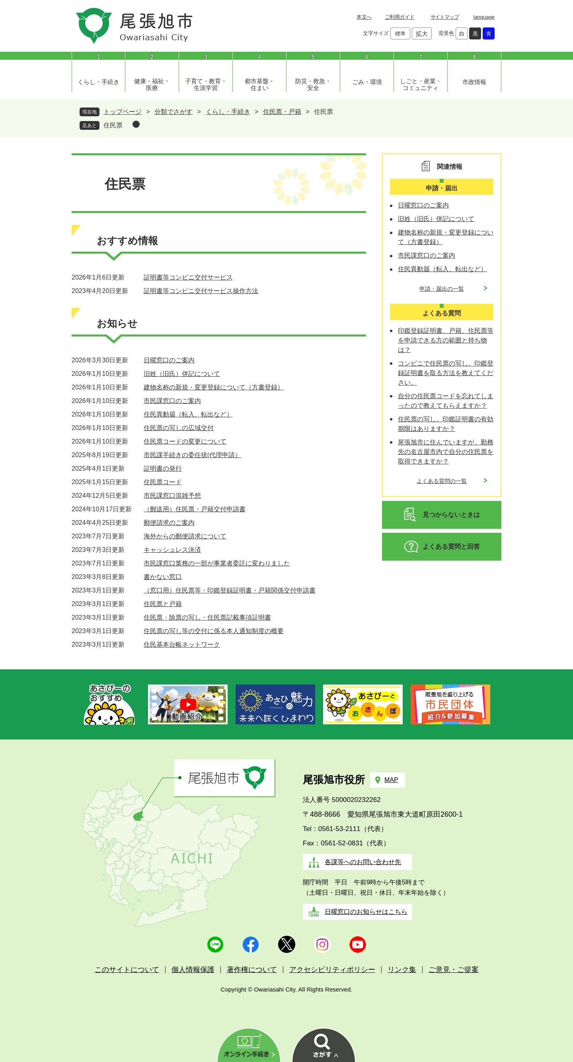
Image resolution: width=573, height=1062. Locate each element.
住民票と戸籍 (163, 603)
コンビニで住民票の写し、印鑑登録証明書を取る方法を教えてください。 (445, 373)
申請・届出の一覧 (441, 289)
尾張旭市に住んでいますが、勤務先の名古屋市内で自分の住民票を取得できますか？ (445, 452)
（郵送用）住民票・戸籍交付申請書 (195, 509)
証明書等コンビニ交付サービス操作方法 (201, 291)
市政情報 (474, 81)
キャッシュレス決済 (172, 549)
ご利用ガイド (400, 17)
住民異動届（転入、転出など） (188, 414)
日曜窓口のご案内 (169, 360)
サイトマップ (445, 17)
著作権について (252, 970)
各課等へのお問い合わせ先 (363, 862)
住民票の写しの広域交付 (179, 427)
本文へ (364, 17)
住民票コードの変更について (185, 441)
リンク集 (402, 970)
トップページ (122, 111)
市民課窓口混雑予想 (172, 495)
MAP (391, 779)
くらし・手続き (98, 81)
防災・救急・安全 (313, 84)
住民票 (113, 125)
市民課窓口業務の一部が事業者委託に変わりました (217, 563)
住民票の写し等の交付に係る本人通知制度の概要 (214, 631)
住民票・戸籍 (282, 111)
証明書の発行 (163, 468)
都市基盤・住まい (260, 84)
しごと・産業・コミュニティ (421, 84)
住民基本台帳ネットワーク (182, 644)
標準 (400, 34)
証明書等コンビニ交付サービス (188, 277)
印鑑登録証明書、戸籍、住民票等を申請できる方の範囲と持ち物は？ (445, 340)
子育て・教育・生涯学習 (206, 84)
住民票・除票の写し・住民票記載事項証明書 (207, 617)
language (484, 17)
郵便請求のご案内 (169, 522)
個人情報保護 (193, 970)
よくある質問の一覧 (442, 481)
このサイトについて (127, 970)
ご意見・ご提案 (454, 970)
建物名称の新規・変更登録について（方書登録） (214, 387)
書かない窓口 (163, 576)
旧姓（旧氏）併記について (182, 373)
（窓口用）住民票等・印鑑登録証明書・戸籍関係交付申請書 (230, 590)
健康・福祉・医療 (152, 84)
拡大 (422, 33)
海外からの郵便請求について (185, 536)
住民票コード (163, 482)
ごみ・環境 (367, 81)
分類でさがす (173, 111)
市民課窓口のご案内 (172, 400)
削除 (136, 124)
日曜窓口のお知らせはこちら (366, 911)
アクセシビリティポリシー (332, 970)
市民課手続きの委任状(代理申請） (192, 455)
